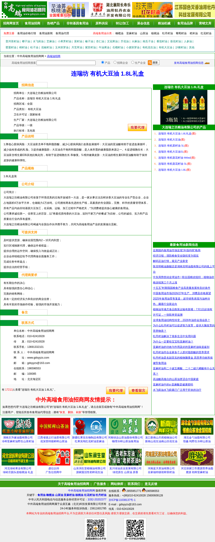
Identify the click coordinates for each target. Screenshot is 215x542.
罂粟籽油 (11, 47)
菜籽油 (78, 41)
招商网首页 (11, 23)
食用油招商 (32, 23)
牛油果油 (104, 47)
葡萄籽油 (181, 33)
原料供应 (101, 23)
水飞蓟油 (38, 41)
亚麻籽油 (131, 33)
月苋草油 (76, 47)
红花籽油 (206, 33)
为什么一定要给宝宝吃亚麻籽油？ (173, 341)
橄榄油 (119, 33)
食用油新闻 (46, 33)
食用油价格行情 (26, 33)
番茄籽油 (162, 41)
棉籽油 (23, 47)
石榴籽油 (117, 47)
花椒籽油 (46, 47)
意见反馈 (151, 484)
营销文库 (205, 23)
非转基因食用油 (77, 23)
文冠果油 (112, 41)
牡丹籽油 (167, 33)
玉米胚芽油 (62, 47)
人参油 (188, 41)
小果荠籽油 (64, 41)
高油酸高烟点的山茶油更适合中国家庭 (176, 379)
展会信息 (143, 23)
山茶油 (144, 33)
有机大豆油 (165, 47)
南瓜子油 (148, 41)
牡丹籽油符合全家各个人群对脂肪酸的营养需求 (181, 352)
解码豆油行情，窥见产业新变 (170, 261)
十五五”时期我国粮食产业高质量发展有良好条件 (181, 287)
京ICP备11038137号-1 (122, 500)
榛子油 (89, 41)
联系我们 (134, 484)
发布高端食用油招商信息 (189, 62)
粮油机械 (164, 23)
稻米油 (194, 33)
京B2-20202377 (97, 499)
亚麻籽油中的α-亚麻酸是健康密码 (173, 384)
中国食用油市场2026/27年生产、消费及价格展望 (182, 293)
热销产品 (53, 23)
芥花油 (125, 41)
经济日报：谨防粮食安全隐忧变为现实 (176, 255)
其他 (191, 47)
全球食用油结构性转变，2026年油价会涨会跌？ (181, 320)
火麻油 (136, 41)
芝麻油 (51, 41)
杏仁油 (100, 41)
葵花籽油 (175, 41)
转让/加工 (122, 23)
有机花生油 (149, 47)
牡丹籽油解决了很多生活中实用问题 (174, 336)
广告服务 (100, 484)
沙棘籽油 (180, 47)
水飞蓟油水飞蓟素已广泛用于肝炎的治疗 (177, 389)
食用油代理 (62, 33)
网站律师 (117, 484)
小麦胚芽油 (133, 47)
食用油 (41, 495)
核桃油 (155, 33)
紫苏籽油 (90, 47)
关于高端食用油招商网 (73, 484)
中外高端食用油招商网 (82, 490)
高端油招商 (53, 56)
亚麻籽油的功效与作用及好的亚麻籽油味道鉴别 (181, 347)
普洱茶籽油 (12, 41)
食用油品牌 (185, 23)
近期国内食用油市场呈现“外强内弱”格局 (176, 250)
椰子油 (26, 41)
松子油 (34, 47)
